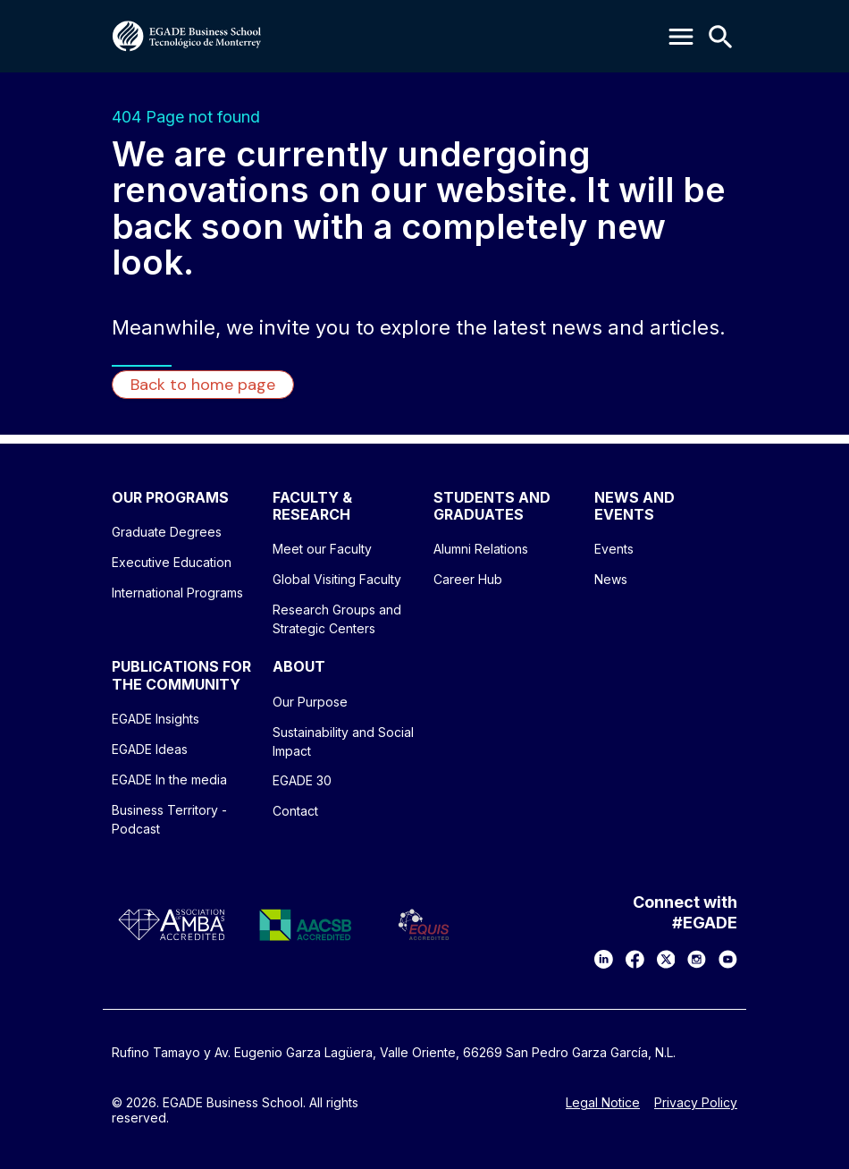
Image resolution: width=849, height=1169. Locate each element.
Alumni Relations (480, 548)
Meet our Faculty (322, 548)
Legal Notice (603, 1103)
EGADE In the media (169, 779)
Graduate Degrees (167, 531)
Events (614, 548)
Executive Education (171, 562)
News (610, 579)
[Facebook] (635, 959)
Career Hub (467, 579)
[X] (666, 959)
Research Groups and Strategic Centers (337, 619)
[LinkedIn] (603, 959)
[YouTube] (728, 959)
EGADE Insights (155, 718)
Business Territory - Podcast (169, 819)
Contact (295, 810)
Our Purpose (310, 701)
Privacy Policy (695, 1103)
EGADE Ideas (150, 749)
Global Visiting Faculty (337, 579)
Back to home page (202, 384)
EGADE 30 (302, 780)
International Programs (177, 592)
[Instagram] (696, 959)
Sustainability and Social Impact (343, 741)
